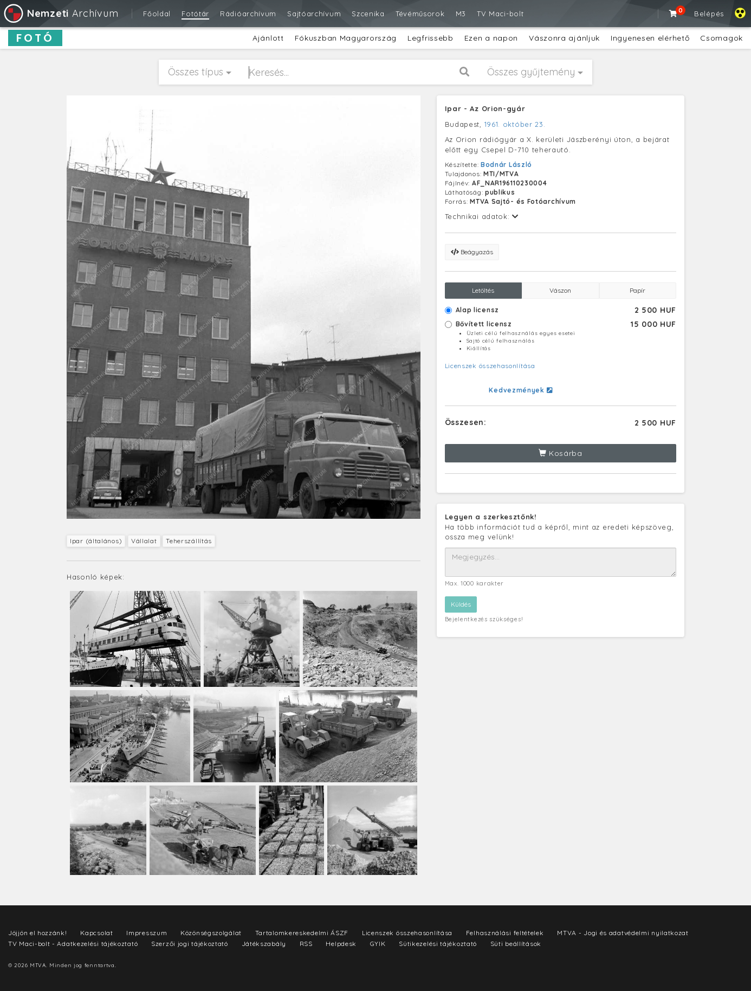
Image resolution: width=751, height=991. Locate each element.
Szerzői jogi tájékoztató (189, 943)
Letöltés (483, 290)
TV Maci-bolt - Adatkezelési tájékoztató (73, 943)
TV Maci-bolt (500, 13)
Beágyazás (472, 252)
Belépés (709, 13)
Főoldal (157, 13)
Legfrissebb (430, 38)
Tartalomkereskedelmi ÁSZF (302, 933)
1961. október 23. (515, 124)
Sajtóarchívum (314, 13)
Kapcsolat (96, 933)
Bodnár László (506, 164)
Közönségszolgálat (211, 933)
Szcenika (368, 13)
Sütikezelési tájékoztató (438, 943)
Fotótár (195, 13)
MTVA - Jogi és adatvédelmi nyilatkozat (623, 933)
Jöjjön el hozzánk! (37, 933)
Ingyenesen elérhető (650, 38)
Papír (637, 290)
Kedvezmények (520, 390)
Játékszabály (264, 943)
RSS (306, 943)
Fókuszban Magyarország (346, 38)
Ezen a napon (491, 38)
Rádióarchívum (248, 13)
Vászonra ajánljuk (564, 38)
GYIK (378, 943)
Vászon (560, 290)
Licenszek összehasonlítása (490, 366)
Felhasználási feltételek (505, 933)
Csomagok (721, 38)
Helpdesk (341, 943)
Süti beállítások (515, 943)
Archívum (60, 13)
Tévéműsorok (420, 13)
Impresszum (146, 933)
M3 (461, 13)
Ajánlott (268, 38)
